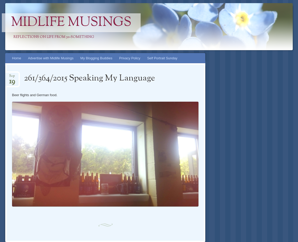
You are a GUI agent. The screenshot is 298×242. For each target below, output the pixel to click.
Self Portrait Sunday (162, 58)
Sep (12, 77)
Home (16, 58)
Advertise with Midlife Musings (51, 58)
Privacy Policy (129, 58)
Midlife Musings (71, 22)
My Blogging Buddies (96, 58)
